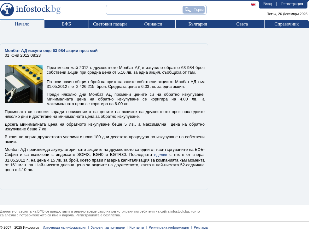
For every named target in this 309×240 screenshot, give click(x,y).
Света (242, 23)
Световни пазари (110, 23)
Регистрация (292, 3)
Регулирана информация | (169, 227)
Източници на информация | (66, 227)
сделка (160, 154)
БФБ (66, 23)
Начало (22, 23)
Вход (267, 3)
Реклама (199, 227)
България (197, 23)
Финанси (153, 23)
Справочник (286, 23)
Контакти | (137, 227)
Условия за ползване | (108, 227)
